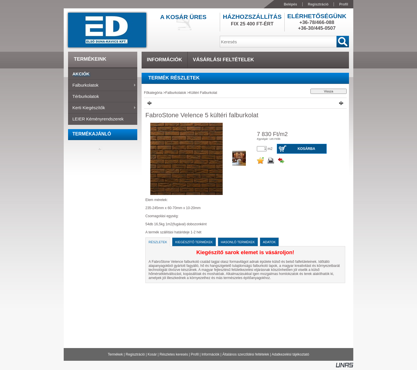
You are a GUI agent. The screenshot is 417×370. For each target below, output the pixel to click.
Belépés (290, 4)
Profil (195, 354)
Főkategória (153, 93)
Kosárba (306, 149)
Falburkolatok (102, 85)
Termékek (115, 354)
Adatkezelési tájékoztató (290, 354)
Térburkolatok (85, 96)
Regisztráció (135, 354)
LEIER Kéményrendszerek (98, 118)
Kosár (152, 354)
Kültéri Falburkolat (203, 93)
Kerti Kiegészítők (102, 108)
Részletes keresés (174, 354)
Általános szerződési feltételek (245, 354)
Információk (211, 354)
